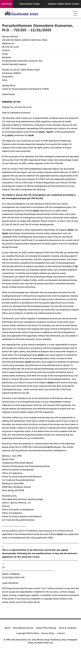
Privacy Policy (48, 633)
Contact (61, 633)
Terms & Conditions (68, 628)
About (7, 628)
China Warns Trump (32, 4)
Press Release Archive (23, 628)
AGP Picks (6, 4)
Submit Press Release (46, 628)
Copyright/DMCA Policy (27, 633)
